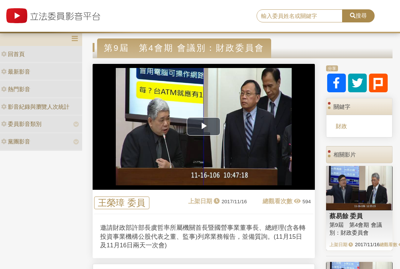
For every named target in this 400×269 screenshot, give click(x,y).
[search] (299, 16)
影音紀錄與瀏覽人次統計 (35, 106)
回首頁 (13, 54)
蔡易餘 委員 (346, 216)
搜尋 (358, 15)
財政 (341, 126)
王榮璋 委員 (121, 203)
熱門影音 (15, 89)
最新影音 (15, 71)
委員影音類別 (21, 124)
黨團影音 (15, 141)
